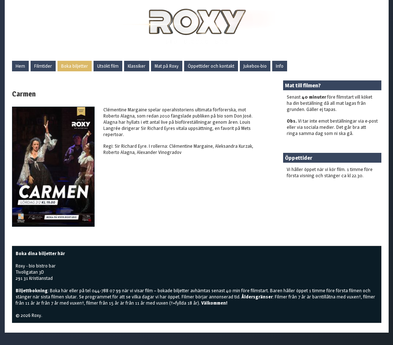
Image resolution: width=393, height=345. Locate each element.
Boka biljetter (74, 66)
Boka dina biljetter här (40, 253)
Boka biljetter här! (305, 187)
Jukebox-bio (255, 66)
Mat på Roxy (167, 66)
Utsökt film (108, 66)
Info (279, 66)
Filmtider (43, 66)
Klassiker (137, 66)
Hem (20, 66)
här (64, 290)
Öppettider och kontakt (211, 66)
